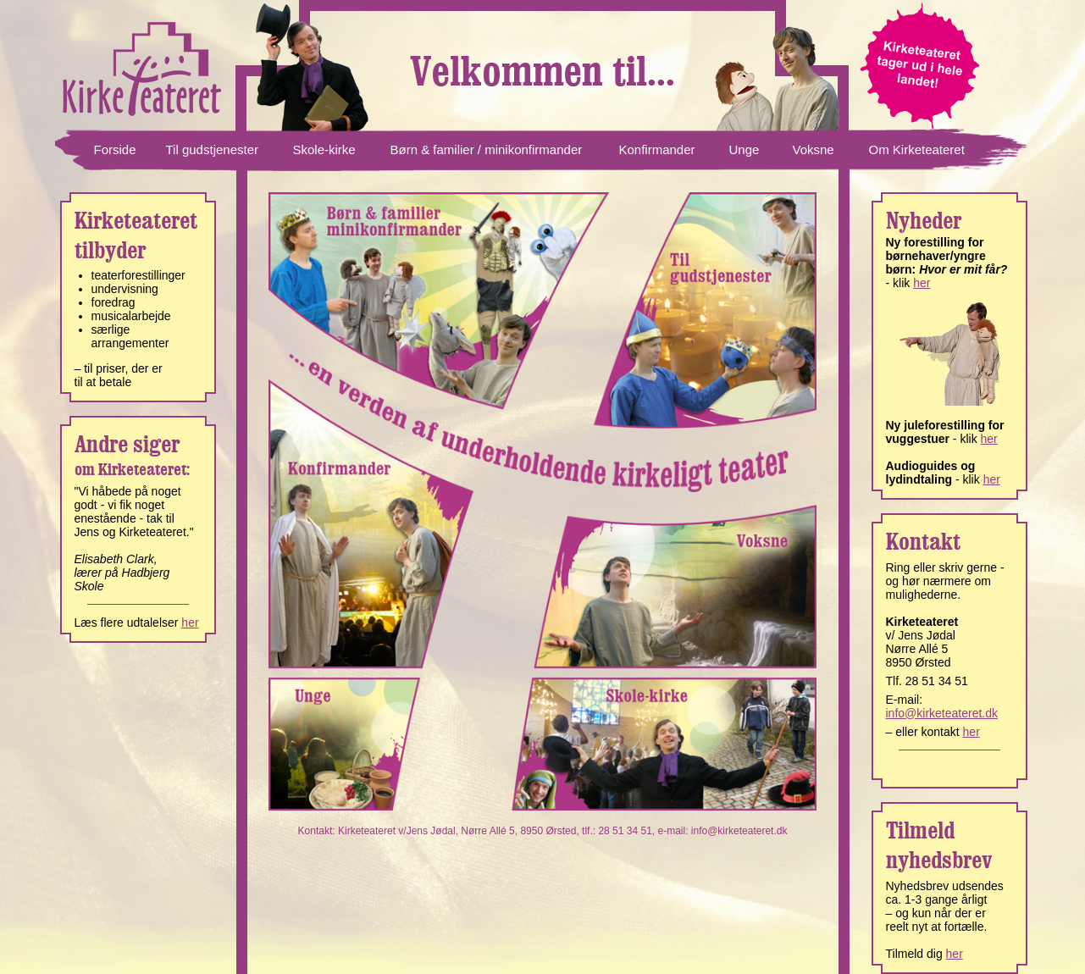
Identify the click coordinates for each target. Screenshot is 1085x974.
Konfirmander (657, 149)
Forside (115, 149)
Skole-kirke (324, 149)
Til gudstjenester (212, 149)
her (189, 622)
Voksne (813, 149)
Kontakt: (318, 831)
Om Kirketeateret (917, 149)
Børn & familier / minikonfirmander (486, 149)
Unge (744, 149)
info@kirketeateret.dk (739, 831)
